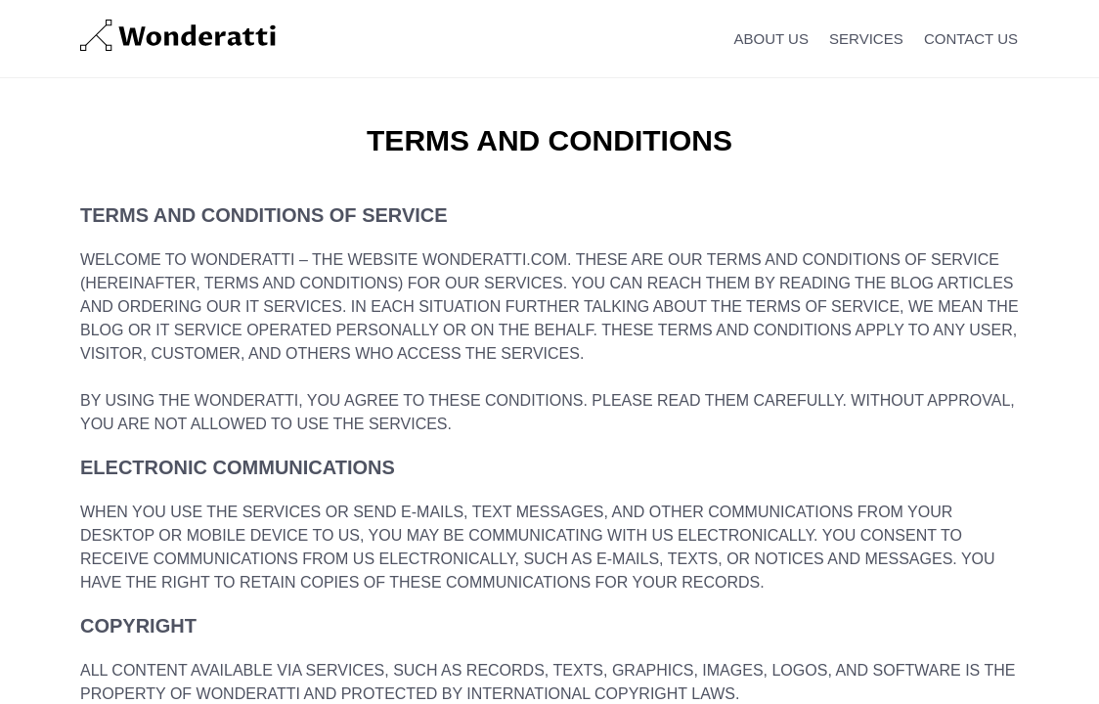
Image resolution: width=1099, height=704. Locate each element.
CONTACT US (971, 38)
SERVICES (866, 38)
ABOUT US (771, 38)
